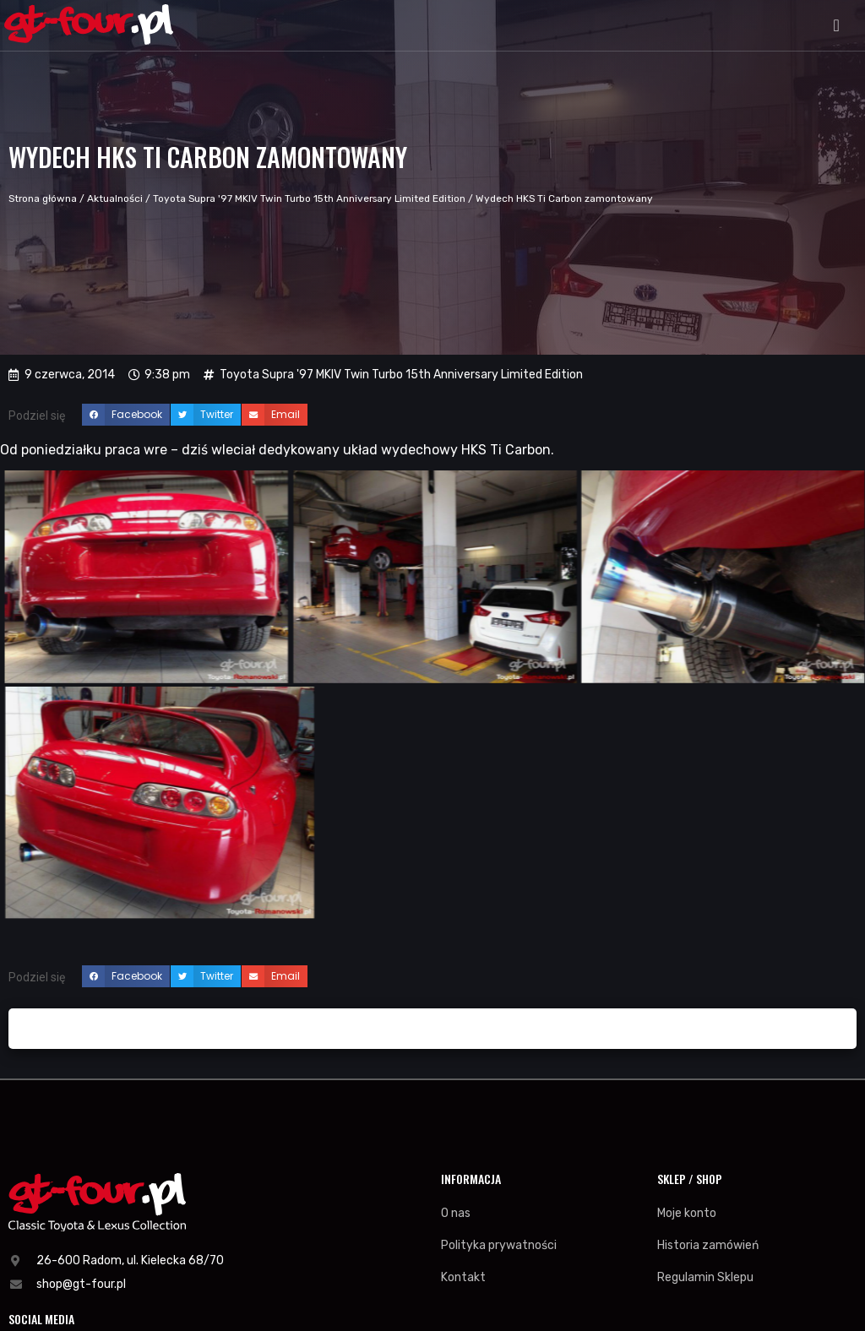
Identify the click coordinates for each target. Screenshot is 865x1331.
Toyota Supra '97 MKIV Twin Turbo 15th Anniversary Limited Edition (309, 198)
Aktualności (115, 198)
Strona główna (42, 198)
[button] (837, 25)
